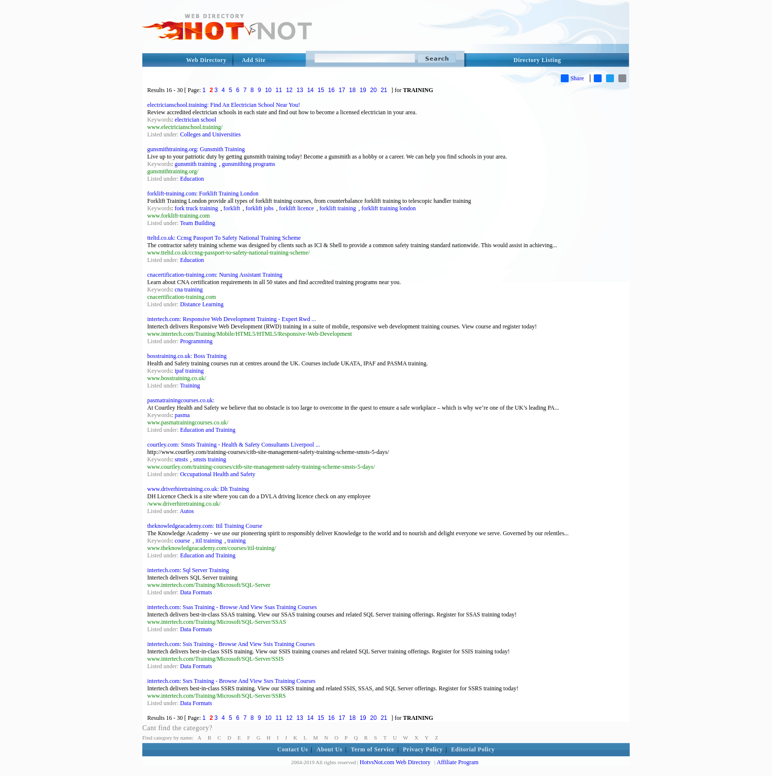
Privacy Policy (423, 749)
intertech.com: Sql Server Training (188, 570)
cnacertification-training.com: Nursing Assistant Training (215, 274)
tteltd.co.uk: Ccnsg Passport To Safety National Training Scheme (224, 237)
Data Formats (196, 592)
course (182, 540)
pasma (182, 415)
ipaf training (189, 370)
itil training (208, 540)
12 (289, 90)
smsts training (209, 459)
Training (190, 385)
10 (268, 90)
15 (321, 90)
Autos (187, 511)
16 (331, 90)
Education (192, 178)
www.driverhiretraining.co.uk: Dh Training (198, 488)
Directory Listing (537, 60)
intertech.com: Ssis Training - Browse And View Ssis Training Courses (231, 644)
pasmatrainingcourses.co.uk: (181, 400)
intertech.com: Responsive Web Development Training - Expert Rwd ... (231, 319)
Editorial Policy (472, 749)
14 (310, 90)
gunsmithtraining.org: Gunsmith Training (196, 149)
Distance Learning (202, 304)
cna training (189, 289)
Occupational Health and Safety (218, 474)
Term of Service (372, 749)
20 (373, 90)
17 (342, 90)
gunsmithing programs (248, 164)
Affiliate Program (458, 762)
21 (384, 90)
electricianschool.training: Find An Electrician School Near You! (223, 104)
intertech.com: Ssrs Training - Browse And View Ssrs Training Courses (231, 681)
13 (299, 90)
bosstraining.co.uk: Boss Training (186, 356)
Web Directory (206, 60)
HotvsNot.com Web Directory (395, 762)
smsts (181, 459)
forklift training (338, 208)
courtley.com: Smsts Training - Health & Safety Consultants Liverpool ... (233, 444)
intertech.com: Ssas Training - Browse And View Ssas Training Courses (232, 607)
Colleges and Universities (210, 134)
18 (352, 90)
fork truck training (196, 208)
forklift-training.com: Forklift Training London (202, 193)
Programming (196, 341)
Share (572, 78)
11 (279, 90)
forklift (232, 208)
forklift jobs (260, 208)
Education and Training (208, 429)
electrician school (195, 119)
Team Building (197, 223)
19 (362, 90)
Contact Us (292, 749)
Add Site (253, 60)
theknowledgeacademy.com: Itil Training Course (204, 525)
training (236, 540)
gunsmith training (196, 164)
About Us (329, 749)
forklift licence (296, 208)
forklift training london (388, 208)
